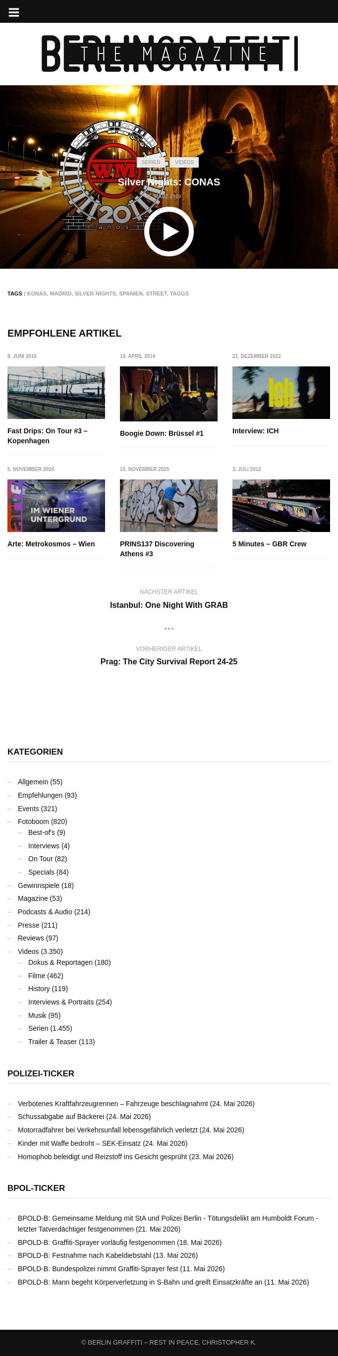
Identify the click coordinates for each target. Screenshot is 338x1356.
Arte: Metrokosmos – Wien (51, 544)
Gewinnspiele (38, 885)
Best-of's (41, 832)
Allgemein (33, 782)
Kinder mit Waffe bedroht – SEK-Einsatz (79, 1143)
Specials (41, 872)
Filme (36, 976)
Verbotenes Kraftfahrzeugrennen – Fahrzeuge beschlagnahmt (113, 1104)
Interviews (43, 846)
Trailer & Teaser (52, 1042)
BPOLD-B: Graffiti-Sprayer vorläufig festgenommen (96, 1242)
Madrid (60, 293)
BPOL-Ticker (36, 1188)
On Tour (40, 859)
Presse (29, 925)
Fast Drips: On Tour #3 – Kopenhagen (47, 436)
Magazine (33, 898)
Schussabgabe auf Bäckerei (61, 1116)
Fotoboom (33, 821)
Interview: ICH (256, 431)
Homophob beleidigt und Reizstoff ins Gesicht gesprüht (102, 1157)
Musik (37, 1015)
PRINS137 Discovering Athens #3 (157, 549)
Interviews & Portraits (61, 1002)
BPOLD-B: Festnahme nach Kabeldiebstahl (84, 1255)
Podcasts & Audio (45, 912)
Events (28, 809)
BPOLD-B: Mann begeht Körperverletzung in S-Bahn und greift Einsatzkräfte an (140, 1282)
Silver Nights (95, 293)
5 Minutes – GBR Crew (270, 544)
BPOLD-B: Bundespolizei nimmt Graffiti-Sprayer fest (98, 1269)
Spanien (131, 293)
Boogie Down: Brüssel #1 (162, 433)
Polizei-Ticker (40, 1073)
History (39, 989)
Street (156, 293)
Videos (184, 162)
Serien (151, 162)
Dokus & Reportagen (60, 962)
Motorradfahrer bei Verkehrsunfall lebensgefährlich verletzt (108, 1130)
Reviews (31, 939)
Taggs (179, 293)
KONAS (37, 293)
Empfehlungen (40, 795)
